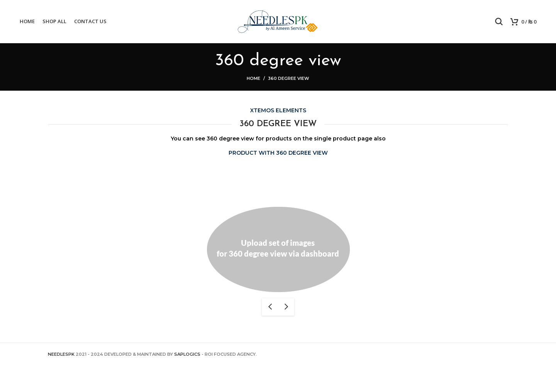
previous (270, 307)
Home (253, 78)
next (286, 307)
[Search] (499, 21)
